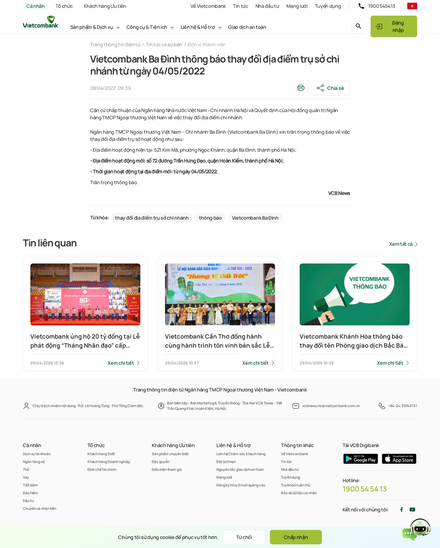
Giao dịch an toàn (247, 27)
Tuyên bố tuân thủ (295, 485)
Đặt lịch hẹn (226, 461)
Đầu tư (28, 500)
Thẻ (26, 469)
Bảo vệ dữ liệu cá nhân (299, 492)
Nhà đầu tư (267, 6)
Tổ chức (64, 6)
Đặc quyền (160, 461)
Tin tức (240, 6)
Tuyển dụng (328, 6)
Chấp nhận (296, 537)
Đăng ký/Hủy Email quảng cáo (240, 485)
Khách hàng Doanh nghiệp (108, 461)
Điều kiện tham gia (167, 469)
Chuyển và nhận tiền (39, 508)
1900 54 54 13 (365, 489)
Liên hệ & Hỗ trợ (198, 27)
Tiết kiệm (30, 485)
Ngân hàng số (34, 461)
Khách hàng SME (101, 453)
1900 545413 (381, 6)
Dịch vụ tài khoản (36, 453)
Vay (26, 477)
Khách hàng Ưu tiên (105, 6)
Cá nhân (35, 6)
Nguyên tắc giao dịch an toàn (240, 469)
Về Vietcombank (208, 6)
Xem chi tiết (121, 363)
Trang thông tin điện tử (115, 44)
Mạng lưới (297, 6)
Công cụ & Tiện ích (147, 27)
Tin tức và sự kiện (164, 44)
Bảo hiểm (30, 492)
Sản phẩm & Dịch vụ (91, 27)
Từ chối (244, 537)
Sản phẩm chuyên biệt (170, 453)
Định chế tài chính (101, 469)
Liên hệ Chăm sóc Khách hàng (240, 453)
